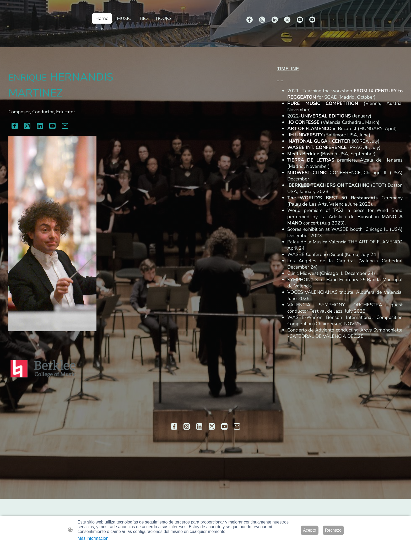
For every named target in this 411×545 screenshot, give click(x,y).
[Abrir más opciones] (114, 29)
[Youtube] (300, 20)
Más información (93, 538)
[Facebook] (249, 20)
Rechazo (333, 530)
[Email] (312, 20)
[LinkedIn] (275, 20)
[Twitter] (287, 20)
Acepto (309, 530)
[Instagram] (262, 20)
